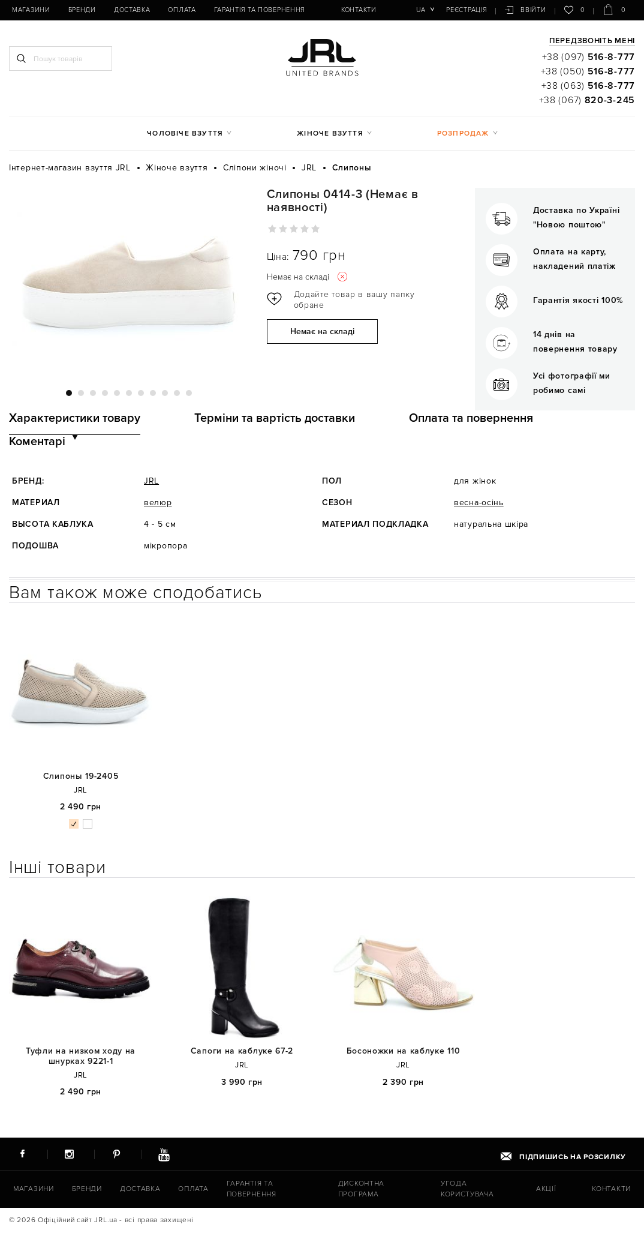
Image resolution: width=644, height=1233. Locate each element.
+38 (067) (587, 100)
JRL (151, 481)
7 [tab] (141, 393)
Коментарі (37, 441)
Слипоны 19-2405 (81, 776)
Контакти (359, 10)
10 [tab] (177, 393)
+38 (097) (588, 57)
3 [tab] (93, 393)
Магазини (31, 10)
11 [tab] (189, 393)
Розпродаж (463, 133)
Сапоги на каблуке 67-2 (242, 1051)
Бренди (82, 10)
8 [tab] (153, 393)
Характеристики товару (74, 418)
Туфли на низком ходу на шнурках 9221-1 (81, 1056)
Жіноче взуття (330, 133)
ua (420, 10)
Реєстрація (466, 10)
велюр (158, 502)
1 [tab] (69, 393)
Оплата (181, 10)
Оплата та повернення (471, 418)
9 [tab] (165, 393)
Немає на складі (322, 331)
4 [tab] (105, 393)
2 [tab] (81, 393)
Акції (546, 1188)
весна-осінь (479, 502)
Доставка (132, 10)
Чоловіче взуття (185, 133)
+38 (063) (588, 86)
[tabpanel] (129, 281)
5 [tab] (117, 393)
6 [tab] (129, 393)
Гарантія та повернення (259, 10)
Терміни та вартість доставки (274, 418)
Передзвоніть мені (592, 41)
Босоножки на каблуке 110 (404, 1051)
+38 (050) (588, 71)
